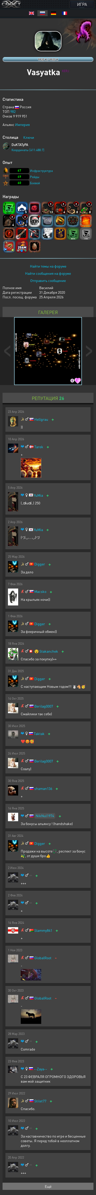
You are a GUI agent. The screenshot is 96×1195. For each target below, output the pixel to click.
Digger (39, 564)
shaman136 (43, 788)
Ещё (48, 1186)
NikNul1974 (45, 815)
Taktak (39, 733)
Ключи (28, 137)
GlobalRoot (42, 958)
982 (13, 111)
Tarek (38, 447)
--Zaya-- (40, 1069)
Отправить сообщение (48, 280)
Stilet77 (40, 1101)
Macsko (40, 591)
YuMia (38, 495)
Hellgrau (41, 419)
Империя (22, 124)
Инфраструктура (41, 171)
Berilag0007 (43, 706)
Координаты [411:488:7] (28, 150)
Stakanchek (48, 651)
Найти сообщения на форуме (48, 273)
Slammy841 (43, 930)
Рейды (34, 177)
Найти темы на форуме (48, 266)
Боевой (35, 183)
